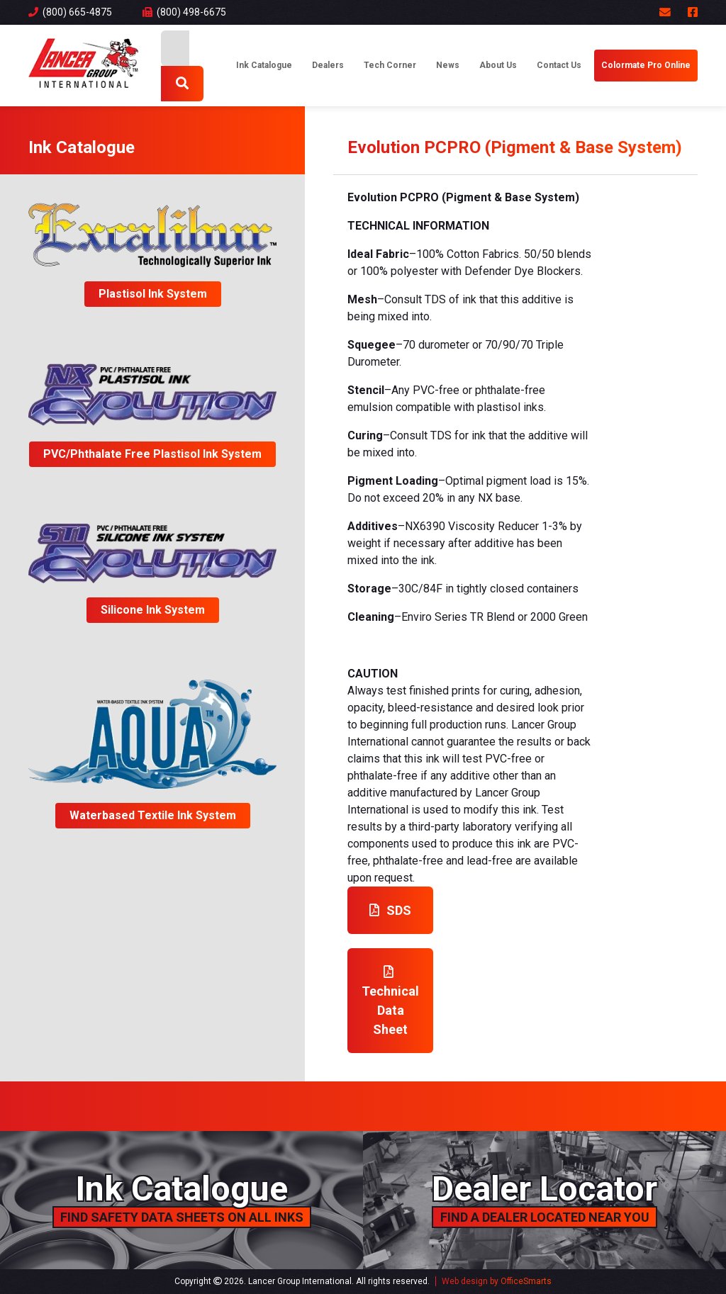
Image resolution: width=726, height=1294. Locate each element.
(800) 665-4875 (70, 12)
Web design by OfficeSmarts (497, 1281)
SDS (390, 910)
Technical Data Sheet (390, 1001)
